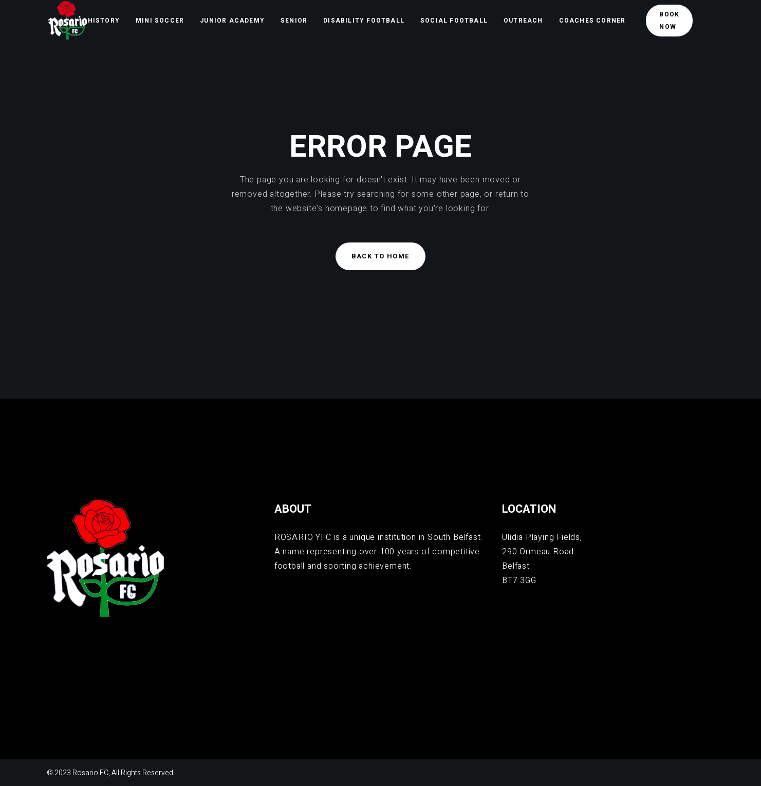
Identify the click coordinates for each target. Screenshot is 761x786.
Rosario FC (90, 773)
